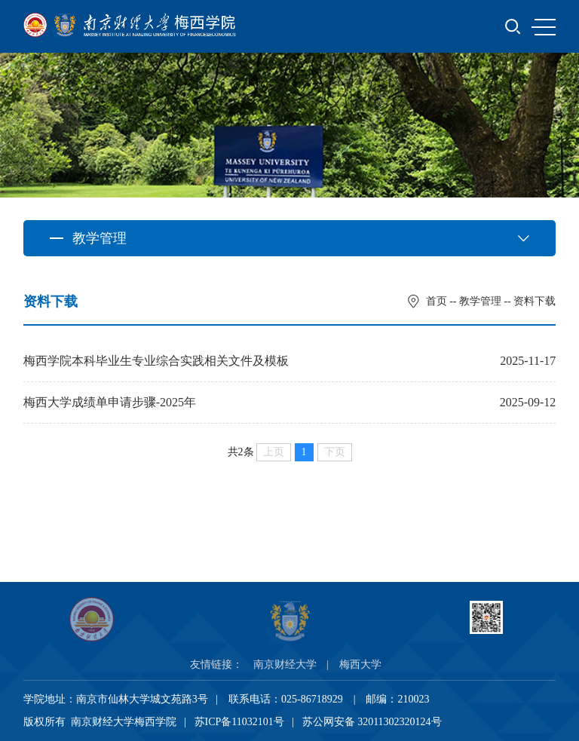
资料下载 (534, 301)
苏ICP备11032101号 (239, 721)
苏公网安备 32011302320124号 (372, 721)
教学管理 (480, 301)
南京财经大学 (285, 664)
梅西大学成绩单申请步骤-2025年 (109, 402)
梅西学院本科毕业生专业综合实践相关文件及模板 (156, 360)
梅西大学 (360, 664)
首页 (436, 301)
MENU (544, 27)
